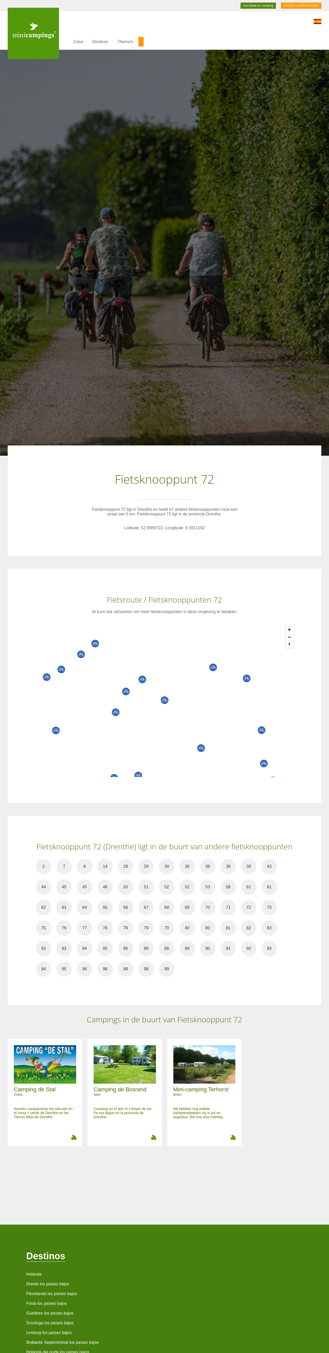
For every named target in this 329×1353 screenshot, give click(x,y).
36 (187, 866)
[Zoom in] (289, 629)
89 (187, 948)
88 (146, 948)
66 (125, 907)
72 (248, 907)
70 (207, 907)
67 (146, 907)
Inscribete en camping (258, 5)
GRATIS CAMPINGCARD (301, 5)
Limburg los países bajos (49, 1332)
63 (64, 907)
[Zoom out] (289, 637)
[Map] (169, 700)
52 (166, 887)
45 (64, 887)
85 (105, 948)
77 (84, 928)
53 (207, 887)
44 (43, 887)
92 (248, 948)
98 (125, 969)
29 (146, 866)
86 (125, 948)
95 (64, 969)
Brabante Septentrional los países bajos (62, 1342)
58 (228, 887)
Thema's (125, 41)
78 (105, 928)
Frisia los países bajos (46, 1303)
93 (269, 948)
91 (228, 948)
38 (207, 866)
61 (248, 887)
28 (125, 866)
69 (187, 907)
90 (207, 948)
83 (269, 928)
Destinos (100, 41)
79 (125, 928)
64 (84, 907)
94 (43, 969)
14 (105, 866)
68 (166, 907)
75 (43, 928)
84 (84, 948)
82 (248, 928)
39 (248, 866)
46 (105, 887)
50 (125, 887)
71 (228, 907)
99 (166, 969)
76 (64, 928)
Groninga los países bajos (50, 1323)
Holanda (34, 1274)
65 (105, 907)
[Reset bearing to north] (289, 644)
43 (269, 866)
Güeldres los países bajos (49, 1313)
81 (228, 928)
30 (166, 866)
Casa (78, 41)
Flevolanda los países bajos (51, 1293)
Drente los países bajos (47, 1284)
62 (43, 907)
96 (84, 969)
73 (269, 907)
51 (146, 887)
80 (187, 928)
